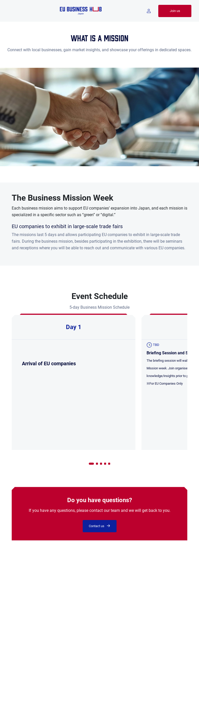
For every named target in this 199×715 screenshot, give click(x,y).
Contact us (96, 526)
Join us (175, 11)
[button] (91, 464)
